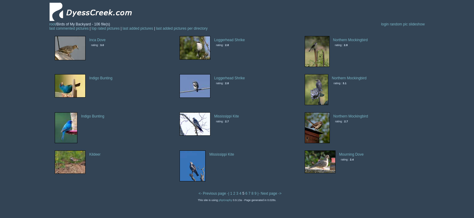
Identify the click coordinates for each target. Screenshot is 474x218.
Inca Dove (97, 40)
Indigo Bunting (100, 78)
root (52, 24)
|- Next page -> (270, 193)
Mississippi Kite (226, 116)
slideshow (417, 24)
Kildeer (94, 154)
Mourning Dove (351, 154)
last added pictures (138, 28)
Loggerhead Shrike (229, 40)
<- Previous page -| (214, 193)
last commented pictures (69, 28)
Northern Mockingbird (350, 40)
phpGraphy (225, 200)
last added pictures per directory (182, 28)
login (385, 24)
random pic (398, 24)
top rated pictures (106, 28)
